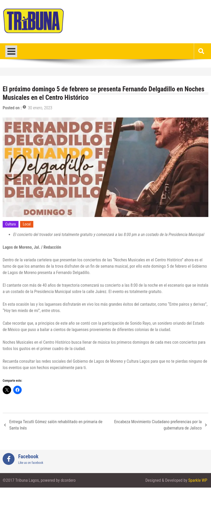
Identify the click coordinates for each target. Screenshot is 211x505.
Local (27, 224)
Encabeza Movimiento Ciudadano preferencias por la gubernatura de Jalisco (158, 425)
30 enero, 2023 (40, 107)
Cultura (10, 224)
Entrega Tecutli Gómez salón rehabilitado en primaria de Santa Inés (55, 425)
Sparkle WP (197, 480)
